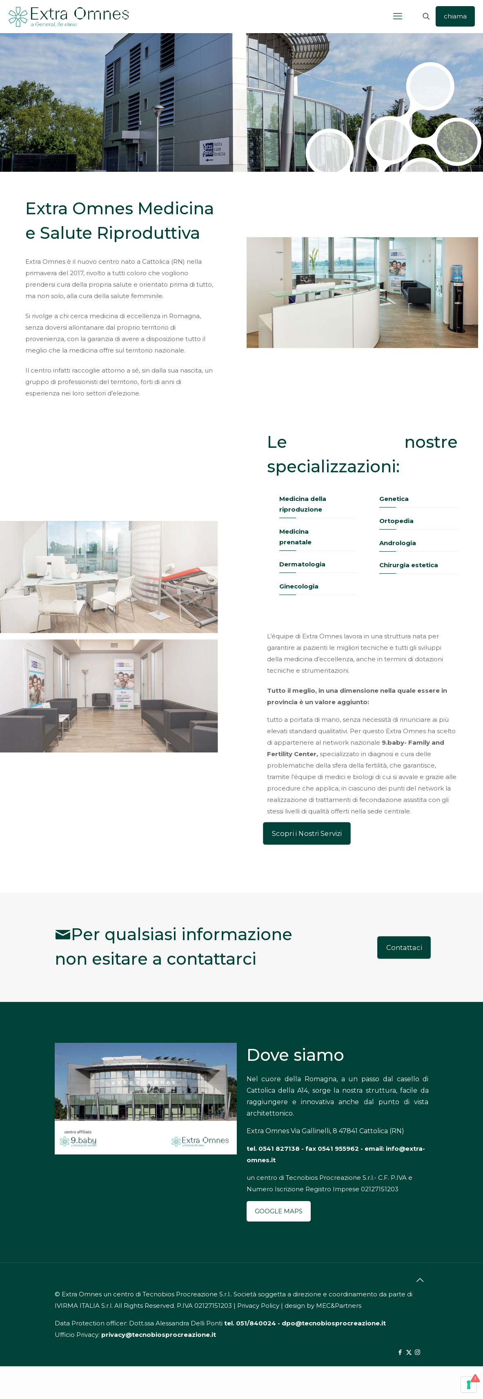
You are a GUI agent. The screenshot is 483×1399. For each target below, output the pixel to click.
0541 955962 (338, 1148)
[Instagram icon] (417, 1352)
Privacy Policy (258, 1305)
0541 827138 (279, 1148)
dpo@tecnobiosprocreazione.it (334, 1323)
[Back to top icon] (420, 1280)
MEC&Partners (338, 1305)
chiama (455, 16)
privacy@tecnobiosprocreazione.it (158, 1334)
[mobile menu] (398, 16)
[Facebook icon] (400, 1352)
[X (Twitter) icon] (409, 1352)
